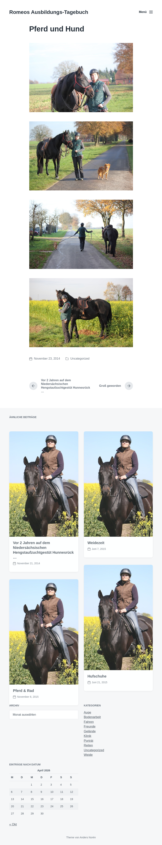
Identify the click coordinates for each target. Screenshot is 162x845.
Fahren (89, 722)
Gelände (90, 731)
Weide (88, 755)
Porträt (88, 740)
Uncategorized (79, 358)
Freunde (90, 726)
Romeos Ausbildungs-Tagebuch (48, 12)
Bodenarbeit (92, 717)
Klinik (87, 736)
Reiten (88, 745)
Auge (87, 712)
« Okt (13, 824)
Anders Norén (88, 837)
